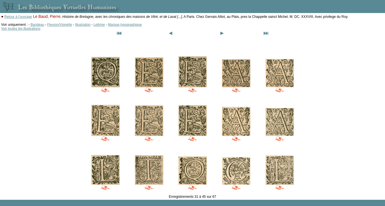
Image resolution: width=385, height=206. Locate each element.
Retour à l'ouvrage (18, 17)
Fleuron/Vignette (59, 25)
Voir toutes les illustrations (20, 29)
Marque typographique (125, 25)
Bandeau (37, 25)
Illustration (83, 25)
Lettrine (99, 25)
